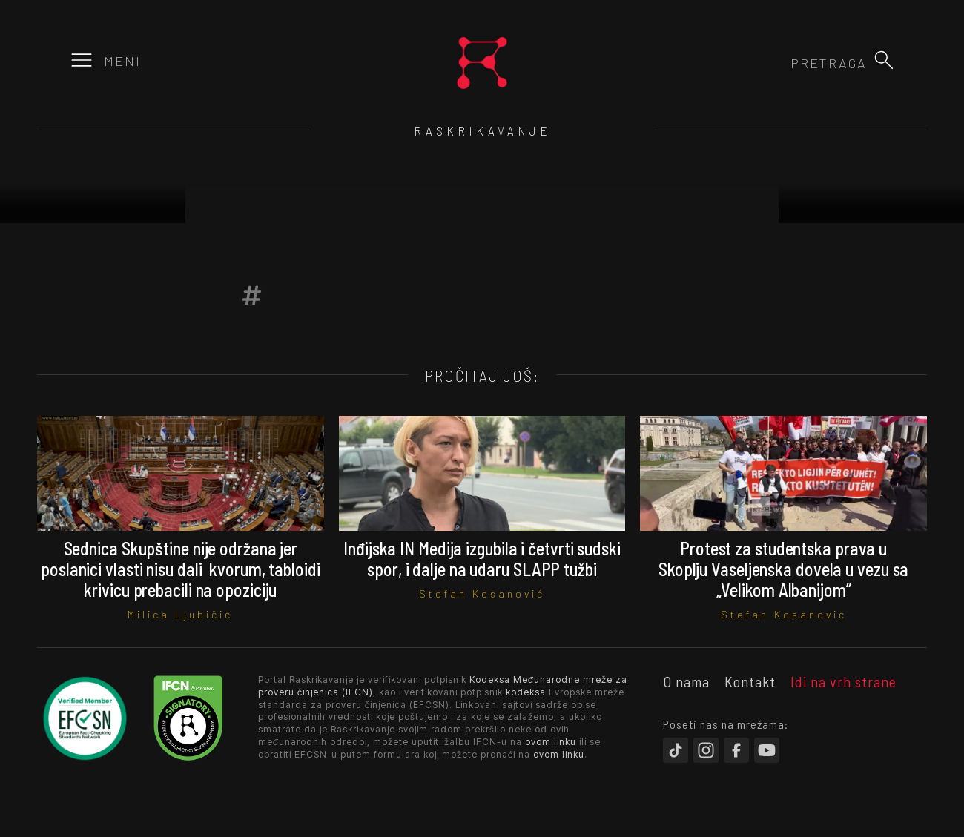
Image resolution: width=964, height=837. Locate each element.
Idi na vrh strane (843, 681)
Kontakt (750, 681)
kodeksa (526, 692)
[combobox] (787, 63)
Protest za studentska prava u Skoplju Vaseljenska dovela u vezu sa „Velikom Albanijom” (783, 569)
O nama (686, 681)
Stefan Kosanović (482, 593)
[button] (884, 60)
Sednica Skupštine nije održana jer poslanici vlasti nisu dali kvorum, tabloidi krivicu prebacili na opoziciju (180, 569)
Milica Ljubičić (180, 614)
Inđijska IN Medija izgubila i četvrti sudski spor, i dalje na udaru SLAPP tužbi (482, 558)
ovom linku (550, 741)
